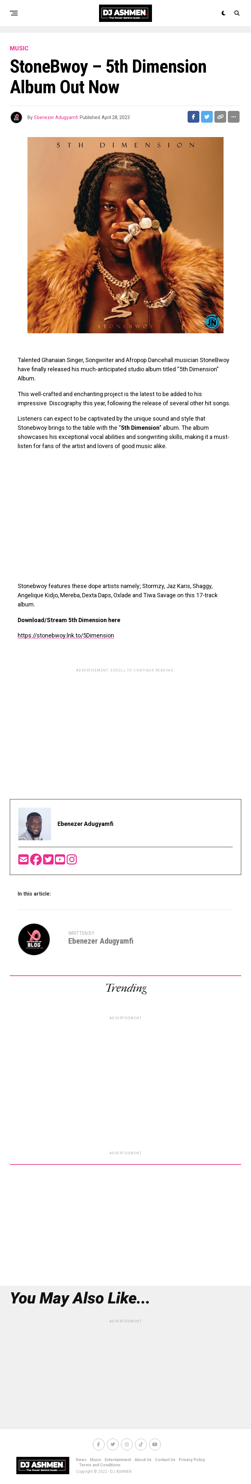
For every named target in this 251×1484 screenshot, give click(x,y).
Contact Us (165, 1460)
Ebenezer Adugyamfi (56, 117)
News (81, 1460)
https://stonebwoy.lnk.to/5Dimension (66, 635)
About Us (143, 1460)
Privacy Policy (192, 1460)
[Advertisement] (125, 721)
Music (95, 1460)
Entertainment (118, 1460)
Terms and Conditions (100, 1465)
